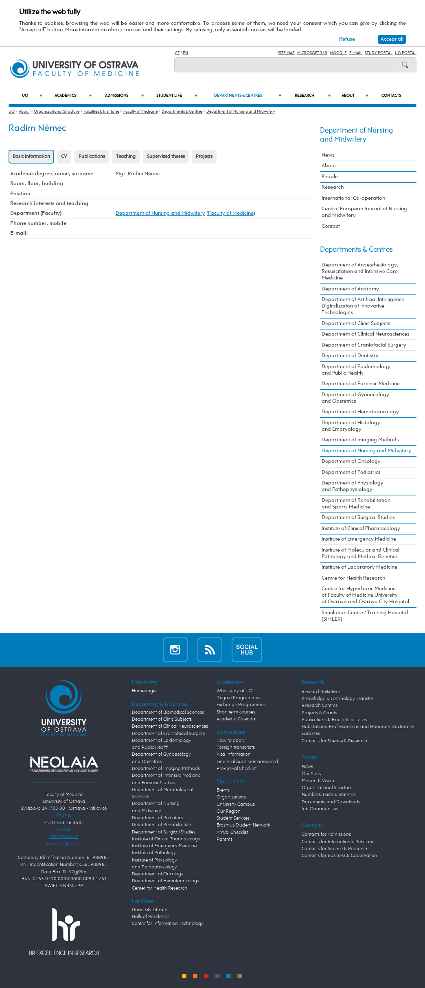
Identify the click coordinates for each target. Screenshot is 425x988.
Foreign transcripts (236, 747)
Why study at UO (234, 691)
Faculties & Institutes (101, 111)
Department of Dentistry (350, 355)
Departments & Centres (247, 96)
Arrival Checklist (232, 832)
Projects (204, 156)
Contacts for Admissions (326, 834)
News (328, 155)
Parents (224, 839)
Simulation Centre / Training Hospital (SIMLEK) (365, 616)
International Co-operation (353, 198)
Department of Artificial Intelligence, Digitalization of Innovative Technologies (363, 306)
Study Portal (378, 53)
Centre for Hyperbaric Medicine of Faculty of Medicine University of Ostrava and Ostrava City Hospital (365, 595)
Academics (73, 96)
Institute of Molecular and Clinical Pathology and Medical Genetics (360, 553)
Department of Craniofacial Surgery (364, 345)
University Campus (236, 804)
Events (223, 790)
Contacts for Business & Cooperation (339, 855)
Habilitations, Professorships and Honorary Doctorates (358, 726)
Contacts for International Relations (338, 842)
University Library (149, 909)
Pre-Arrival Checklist (236, 768)
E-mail (355, 53)
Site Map (286, 53)
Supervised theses (166, 156)
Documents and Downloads (331, 802)
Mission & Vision (318, 781)
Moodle (338, 53)
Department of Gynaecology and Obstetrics (355, 398)
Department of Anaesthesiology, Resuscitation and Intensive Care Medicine (360, 271)
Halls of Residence (150, 916)
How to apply (231, 740)
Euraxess (311, 733)
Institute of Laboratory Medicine (359, 567)
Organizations (231, 797)
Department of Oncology (351, 461)
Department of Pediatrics (351, 472)
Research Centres (319, 705)
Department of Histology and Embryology (351, 426)
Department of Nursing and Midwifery (240, 111)
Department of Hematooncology (360, 411)
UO (32, 96)
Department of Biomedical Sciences (168, 712)
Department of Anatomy (350, 289)
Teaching (126, 156)
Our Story (312, 774)
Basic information (31, 156)
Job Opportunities (320, 809)
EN (185, 53)
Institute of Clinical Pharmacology (361, 528)
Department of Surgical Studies (358, 517)
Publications (92, 156)
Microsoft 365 (312, 53)
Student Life (176, 96)
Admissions (124, 96)
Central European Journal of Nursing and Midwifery (364, 212)
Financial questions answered (247, 761)
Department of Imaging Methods (360, 440)
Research (312, 96)
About (355, 96)
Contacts (391, 96)
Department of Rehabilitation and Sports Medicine (356, 504)
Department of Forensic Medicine (361, 383)
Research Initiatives (321, 691)
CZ (177, 53)
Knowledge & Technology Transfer (337, 698)
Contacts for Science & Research (334, 741)
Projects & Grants (319, 713)
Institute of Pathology (154, 853)
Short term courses (236, 712)
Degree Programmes (238, 698)
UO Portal (405, 53)
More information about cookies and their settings (124, 30)
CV (64, 156)
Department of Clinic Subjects (356, 323)
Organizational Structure (56, 111)
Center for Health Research (159, 888)
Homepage (144, 691)
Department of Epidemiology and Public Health (356, 370)
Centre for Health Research (353, 578)
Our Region (229, 811)
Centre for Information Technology (168, 923)
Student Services (233, 818)
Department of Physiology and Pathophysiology (352, 486)
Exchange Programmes (241, 704)
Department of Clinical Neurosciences (366, 334)
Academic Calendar (237, 719)
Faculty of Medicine (140, 111)
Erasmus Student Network (243, 825)
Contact (331, 226)
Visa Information (234, 754)
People (330, 176)
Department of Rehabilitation (161, 824)
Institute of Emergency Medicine (359, 539)
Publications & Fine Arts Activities (334, 720)
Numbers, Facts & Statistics (328, 794)
